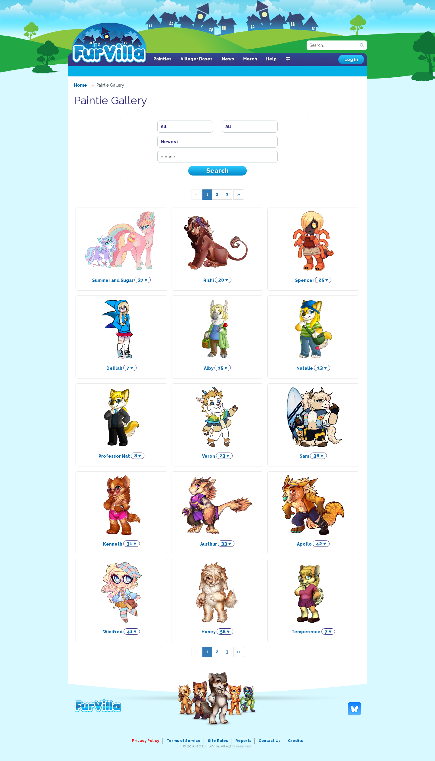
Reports (243, 741)
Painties (162, 58)
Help (271, 58)
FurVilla (109, 43)
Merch (250, 58)
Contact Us (270, 741)
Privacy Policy (145, 741)
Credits (295, 741)
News (228, 58)
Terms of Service (183, 741)
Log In (351, 59)
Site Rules (218, 741)
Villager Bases (197, 58)
